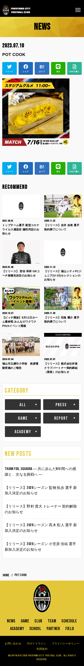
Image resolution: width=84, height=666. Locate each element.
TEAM (52, 621)
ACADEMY (23, 431)
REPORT (61, 418)
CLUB (38, 621)
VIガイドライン (36, 643)
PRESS (61, 405)
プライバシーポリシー (65, 643)
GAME (23, 418)
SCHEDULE (69, 621)
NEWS (11, 621)
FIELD (69, 628)
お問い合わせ (13, 643)
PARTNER (53, 628)
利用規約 (42, 648)
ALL (22, 405)
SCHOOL (35, 628)
